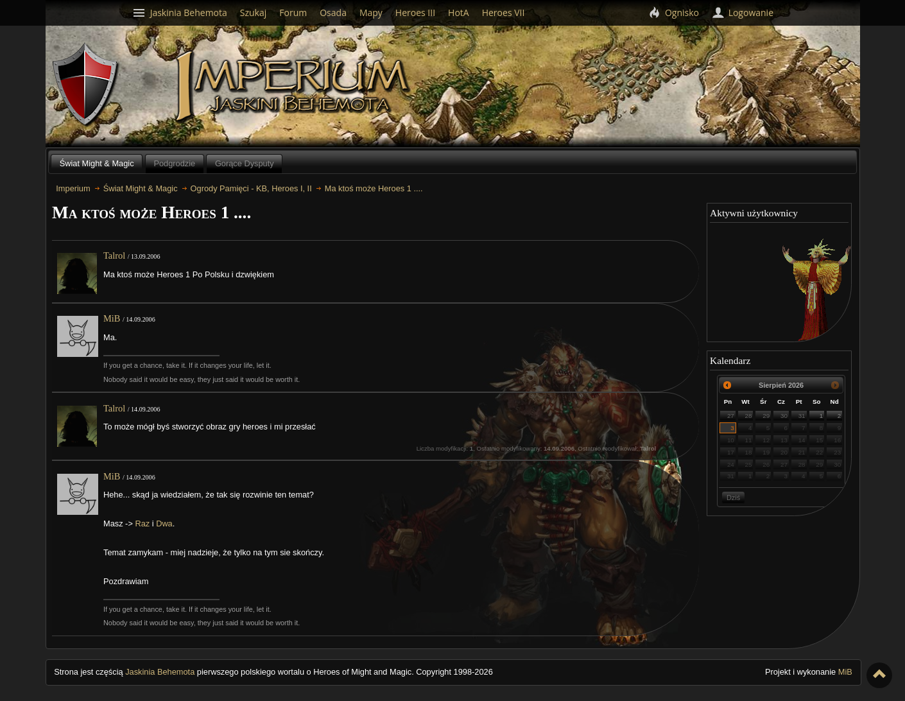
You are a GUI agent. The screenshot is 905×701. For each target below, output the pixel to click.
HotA (458, 12)
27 (730, 415)
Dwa (164, 523)
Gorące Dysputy (244, 163)
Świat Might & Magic (97, 163)
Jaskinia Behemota (159, 672)
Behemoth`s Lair (86, 85)
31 (802, 415)
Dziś (733, 497)
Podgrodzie (174, 163)
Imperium (294, 87)
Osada (333, 12)
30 (784, 415)
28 (748, 415)
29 (766, 415)
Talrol (114, 255)
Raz (142, 523)
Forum (293, 12)
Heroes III (415, 12)
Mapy (371, 12)
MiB (111, 318)
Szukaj (253, 12)
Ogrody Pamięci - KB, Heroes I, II (251, 188)
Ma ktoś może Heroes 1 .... (374, 188)
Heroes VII (503, 12)
